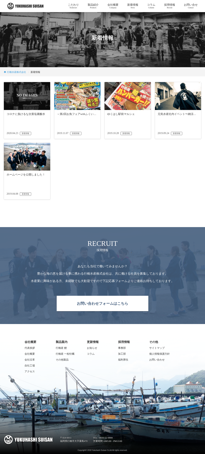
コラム (151, 6)
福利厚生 (123, 359)
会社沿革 (30, 359)
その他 (153, 341)
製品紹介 (93, 6)
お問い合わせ (157, 359)
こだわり (73, 6)
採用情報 (169, 6)
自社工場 (30, 365)
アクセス (30, 371)
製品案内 (61, 341)
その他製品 (62, 359)
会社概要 (112, 6)
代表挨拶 (30, 348)
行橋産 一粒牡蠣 (65, 353)
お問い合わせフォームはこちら (102, 303)
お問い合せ (191, 6)
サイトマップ (157, 348)
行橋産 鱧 (61, 348)
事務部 (122, 348)
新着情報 (132, 6)
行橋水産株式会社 (17, 72)
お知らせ (92, 348)
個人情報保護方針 (159, 353)
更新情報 (93, 341)
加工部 (122, 353)
